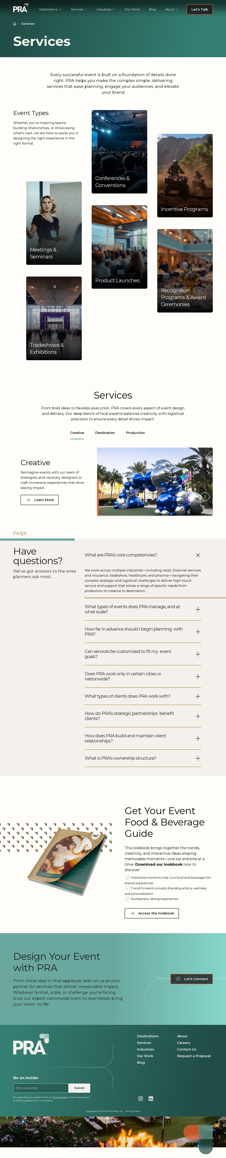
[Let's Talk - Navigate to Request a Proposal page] (200, 9)
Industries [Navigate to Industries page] (145, 1049)
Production (135, 433)
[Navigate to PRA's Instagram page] (140, 1098)
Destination (105, 433)
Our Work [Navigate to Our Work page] (145, 1056)
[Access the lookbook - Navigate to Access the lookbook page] (153, 913)
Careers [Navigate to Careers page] (183, 1043)
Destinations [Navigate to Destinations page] (148, 1036)
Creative (77, 435)
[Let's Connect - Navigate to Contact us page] (191, 979)
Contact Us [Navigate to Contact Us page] (186, 1049)
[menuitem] (51, 9)
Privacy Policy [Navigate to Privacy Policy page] (132, 1111)
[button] (119, 151)
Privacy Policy (60, 1097)
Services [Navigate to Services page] (144, 1043)
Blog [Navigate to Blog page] (141, 1063)
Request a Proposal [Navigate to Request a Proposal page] (194, 1056)
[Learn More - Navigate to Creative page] (40, 500)
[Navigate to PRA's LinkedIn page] (151, 1098)
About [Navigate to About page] (182, 1036)
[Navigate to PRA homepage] (31, 1051)
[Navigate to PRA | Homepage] (20, 7)
